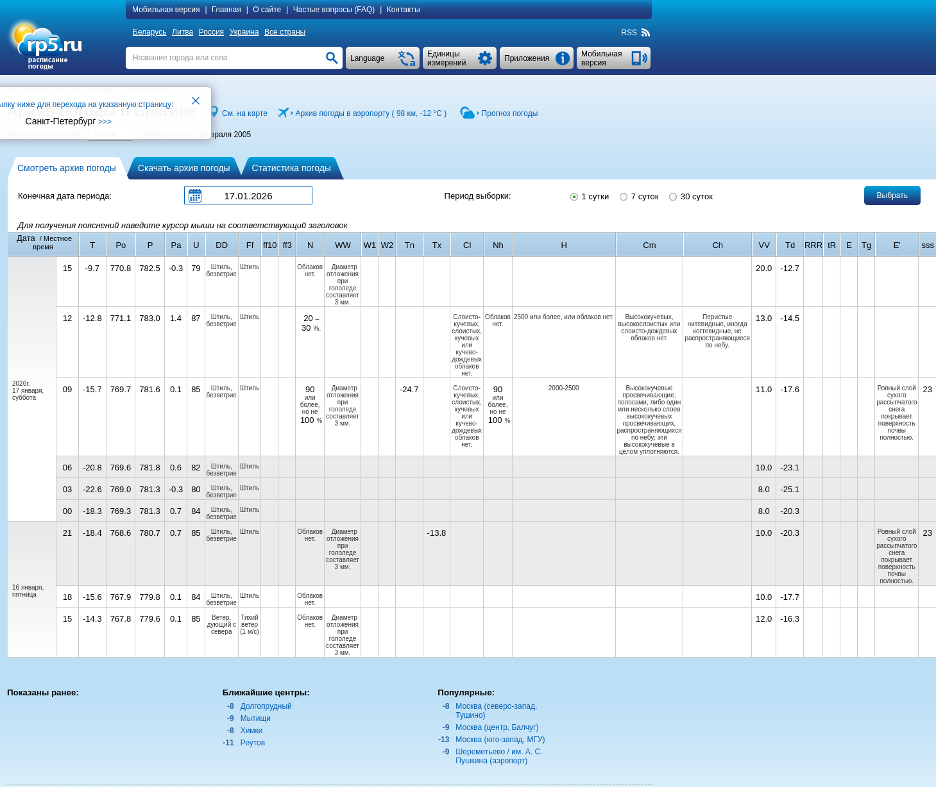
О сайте (267, 9)
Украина (244, 32)
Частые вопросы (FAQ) (334, 9)
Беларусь (149, 32)
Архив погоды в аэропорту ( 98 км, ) (371, 113)
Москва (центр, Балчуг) (496, 727)
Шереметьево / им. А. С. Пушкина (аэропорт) (498, 756)
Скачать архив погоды (184, 168)
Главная (226, 9)
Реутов (253, 742)
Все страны (284, 32)
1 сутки (588, 195)
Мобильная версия (166, 9)
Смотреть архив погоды (66, 168)
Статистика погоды (291, 168)
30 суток (689, 195)
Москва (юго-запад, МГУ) (500, 739)
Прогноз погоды (510, 113)
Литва (182, 32)
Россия (211, 32)
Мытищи (256, 718)
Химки (252, 730)
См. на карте (245, 113)
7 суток (638, 195)
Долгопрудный (266, 706)
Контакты (403, 9)
